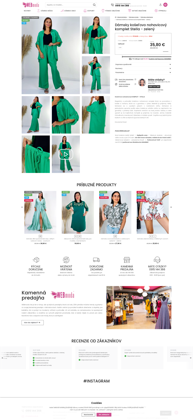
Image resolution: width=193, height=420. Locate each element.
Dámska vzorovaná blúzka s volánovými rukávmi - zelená (115, 240)
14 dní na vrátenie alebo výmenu (122, 85)
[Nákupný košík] (165, 5)
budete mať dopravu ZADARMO (160, 59)
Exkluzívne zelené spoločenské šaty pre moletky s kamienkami (77, 240)
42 (76, 236)
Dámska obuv (68, 10)
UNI (120, 47)
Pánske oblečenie (111, 10)
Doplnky (89, 10)
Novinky (27, 11)
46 (79, 236)
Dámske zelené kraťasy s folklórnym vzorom (152, 239)
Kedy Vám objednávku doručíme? (124, 80)
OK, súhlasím (104, 415)
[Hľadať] (94, 4)
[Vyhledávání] (71, 4)
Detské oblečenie (137, 10)
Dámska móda (45, 10)
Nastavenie (88, 415)
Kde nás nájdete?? (32, 322)
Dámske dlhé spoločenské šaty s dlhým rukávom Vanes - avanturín (40, 240)
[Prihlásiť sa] (160, 5)
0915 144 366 (122, 6)
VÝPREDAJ (160, 10)
